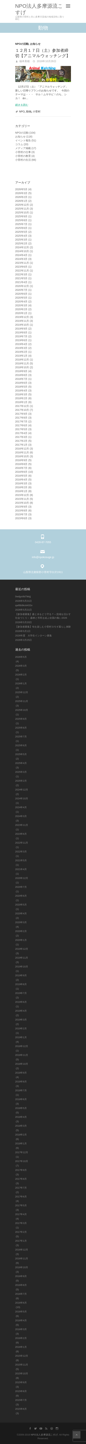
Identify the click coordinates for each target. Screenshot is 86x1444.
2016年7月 (21, 467)
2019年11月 (22, 320)
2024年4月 (21, 255)
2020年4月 (21, 301)
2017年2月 (21, 440)
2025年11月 (22, 208)
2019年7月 (21, 336)
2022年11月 (22, 270)
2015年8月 (21, 510)
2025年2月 (21, 243)
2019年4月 (21, 344)
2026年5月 (21, 189)
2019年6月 (21, 340)
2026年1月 (21, 200)
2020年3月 (21, 305)
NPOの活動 (22, 43)
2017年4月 (21, 433)
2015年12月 (22, 495)
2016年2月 (21, 487)
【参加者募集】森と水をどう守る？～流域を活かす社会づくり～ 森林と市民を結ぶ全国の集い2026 (43, 616)
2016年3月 (21, 483)
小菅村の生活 (23, 159)
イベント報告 (23, 140)
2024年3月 (21, 258)
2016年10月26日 (46, 61)
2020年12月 (22, 286)
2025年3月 (21, 239)
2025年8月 (21, 220)
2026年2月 (21, 197)
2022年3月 (21, 274)
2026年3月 (21, 193)
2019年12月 (22, 317)
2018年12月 (22, 359)
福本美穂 (24, 61)
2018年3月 (21, 394)
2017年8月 (21, 417)
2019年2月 (21, 351)
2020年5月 (21, 297)
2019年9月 (21, 328)
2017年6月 (21, 425)
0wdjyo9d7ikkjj (23, 596)
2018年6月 (21, 382)
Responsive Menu (68, 6)
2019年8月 (21, 332)
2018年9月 (21, 371)
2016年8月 (21, 464)
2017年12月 (22, 406)
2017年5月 (21, 429)
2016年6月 (21, 471)
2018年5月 (21, 386)
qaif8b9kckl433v (24, 605)
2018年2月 (21, 398)
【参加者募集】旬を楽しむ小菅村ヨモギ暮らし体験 (43, 626)
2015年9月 (21, 506)
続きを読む (21, 104)
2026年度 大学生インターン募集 (33, 635)
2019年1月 (21, 355)
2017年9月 (21, 413)
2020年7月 (21, 289)
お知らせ (35, 43)
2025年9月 (21, 216)
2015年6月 (21, 518)
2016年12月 (22, 448)
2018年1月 (21, 402)
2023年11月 (22, 262)
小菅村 (36, 111)
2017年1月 (21, 444)
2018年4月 (21, 390)
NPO (22, 111)
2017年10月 (22, 409)
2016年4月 (21, 479)
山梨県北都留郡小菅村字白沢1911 (43, 572)
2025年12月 (22, 204)
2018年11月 (22, 363)
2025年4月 (21, 235)
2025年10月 (22, 212)
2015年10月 (22, 502)
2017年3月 (21, 437)
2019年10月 (22, 324)
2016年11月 (22, 452)
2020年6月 (21, 293)
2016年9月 (21, 460)
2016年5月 (21, 475)
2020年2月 (21, 309)
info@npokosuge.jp (43, 557)
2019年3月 (21, 347)
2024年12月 (22, 247)
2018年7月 (21, 378)
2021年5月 (21, 278)
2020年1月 (21, 313)
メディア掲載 (23, 148)
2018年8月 (21, 375)
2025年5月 (21, 231)
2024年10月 (22, 251)
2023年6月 (21, 266)
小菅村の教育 (23, 155)
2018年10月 (22, 367)
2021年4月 (21, 282)
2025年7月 (21, 224)
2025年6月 (21, 228)
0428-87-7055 (43, 542)
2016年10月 (22, 456)
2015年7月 (21, 514)
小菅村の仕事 (23, 152)
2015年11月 (22, 498)
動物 (28, 111)
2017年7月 (21, 421)
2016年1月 (21, 491)
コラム (19, 144)
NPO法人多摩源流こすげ (39, 9)
